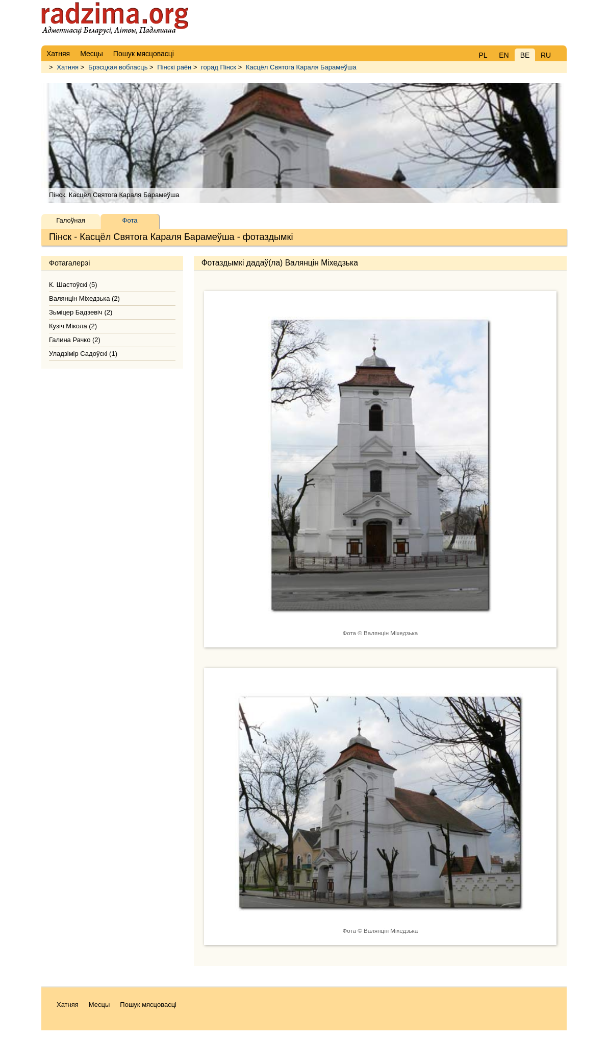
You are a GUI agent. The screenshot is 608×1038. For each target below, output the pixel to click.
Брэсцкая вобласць (118, 67)
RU (546, 55)
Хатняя (68, 67)
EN (504, 55)
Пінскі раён (174, 67)
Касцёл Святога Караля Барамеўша (301, 67)
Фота (130, 220)
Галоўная (70, 220)
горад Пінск (218, 67)
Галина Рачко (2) (74, 340)
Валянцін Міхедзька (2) (84, 298)
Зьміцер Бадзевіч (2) (80, 312)
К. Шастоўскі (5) (73, 284)
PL (482, 55)
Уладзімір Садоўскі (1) (83, 353)
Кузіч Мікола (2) (73, 326)
